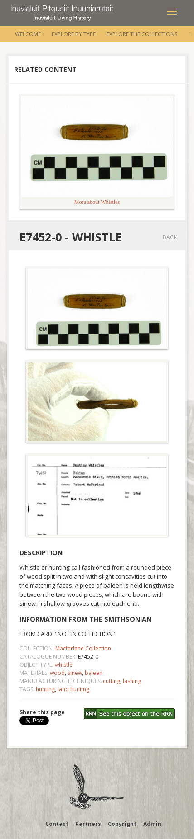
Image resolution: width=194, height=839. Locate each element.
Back (170, 237)
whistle (64, 665)
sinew (75, 673)
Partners (88, 824)
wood (57, 673)
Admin (152, 824)
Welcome (28, 34)
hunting (45, 689)
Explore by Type (74, 34)
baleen (93, 673)
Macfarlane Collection (83, 648)
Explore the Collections (142, 34)
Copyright (122, 824)
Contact (56, 824)
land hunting (73, 689)
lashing (132, 681)
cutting (111, 681)
